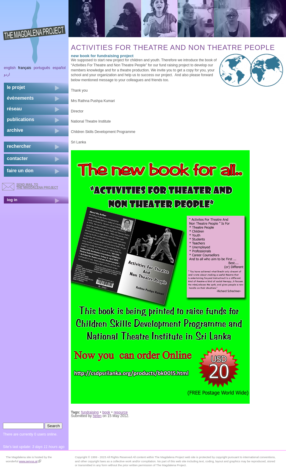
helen (97, 416)
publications (20, 119)
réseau (14, 108)
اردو (7, 74)
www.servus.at (30, 461)
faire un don (20, 170)
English (10, 68)
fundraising (90, 412)
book (106, 412)
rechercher (19, 146)
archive (15, 130)
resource (121, 412)
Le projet (16, 87)
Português (42, 68)
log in (12, 200)
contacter (17, 158)
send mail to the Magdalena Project (37, 186)
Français (24, 68)
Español (59, 68)
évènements (20, 98)
